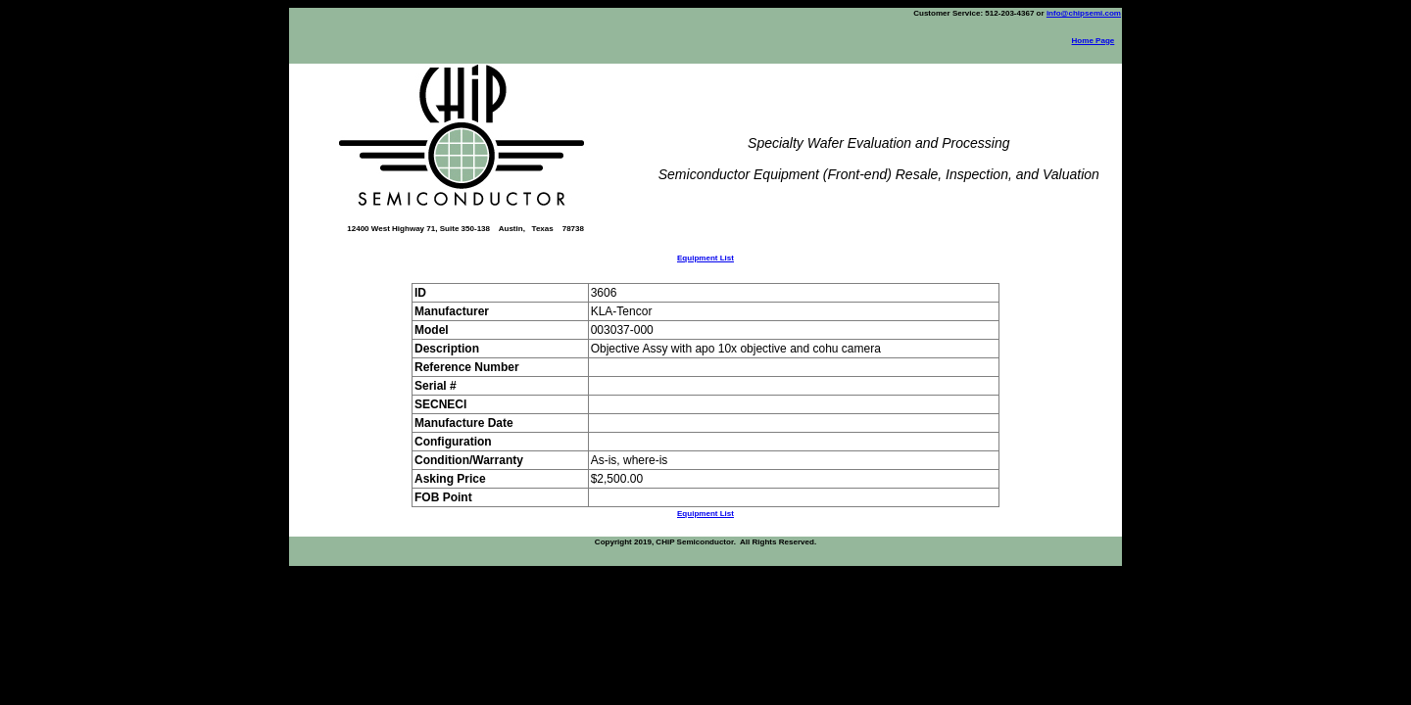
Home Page (1093, 40)
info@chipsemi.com (1083, 13)
